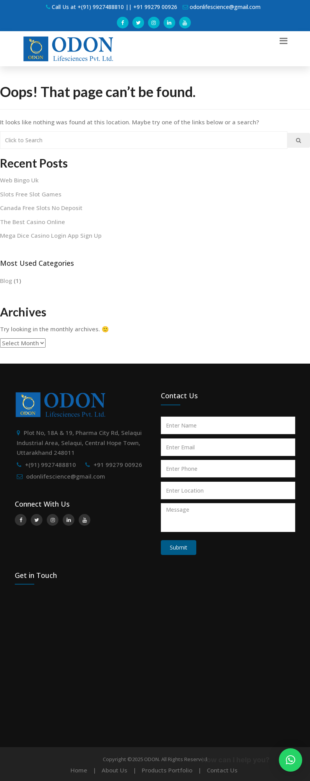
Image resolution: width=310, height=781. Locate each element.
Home (78, 770)
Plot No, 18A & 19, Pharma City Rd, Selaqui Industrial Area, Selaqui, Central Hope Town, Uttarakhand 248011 (79, 442)
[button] (290, 760)
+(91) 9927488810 (50, 464)
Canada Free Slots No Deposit (41, 208)
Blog (6, 280)
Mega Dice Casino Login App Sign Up (51, 235)
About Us (114, 770)
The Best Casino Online (32, 222)
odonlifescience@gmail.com (65, 476)
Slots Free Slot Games (31, 194)
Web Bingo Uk (19, 180)
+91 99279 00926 (117, 464)
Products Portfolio (167, 770)
